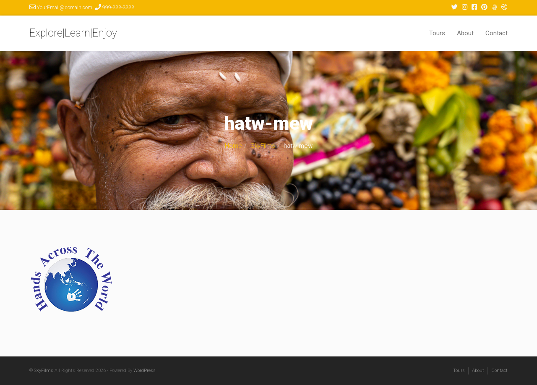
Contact (496, 33)
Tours (437, 33)
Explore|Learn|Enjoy (73, 33)
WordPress (144, 370)
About (465, 33)
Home (233, 145)
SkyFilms (262, 145)
